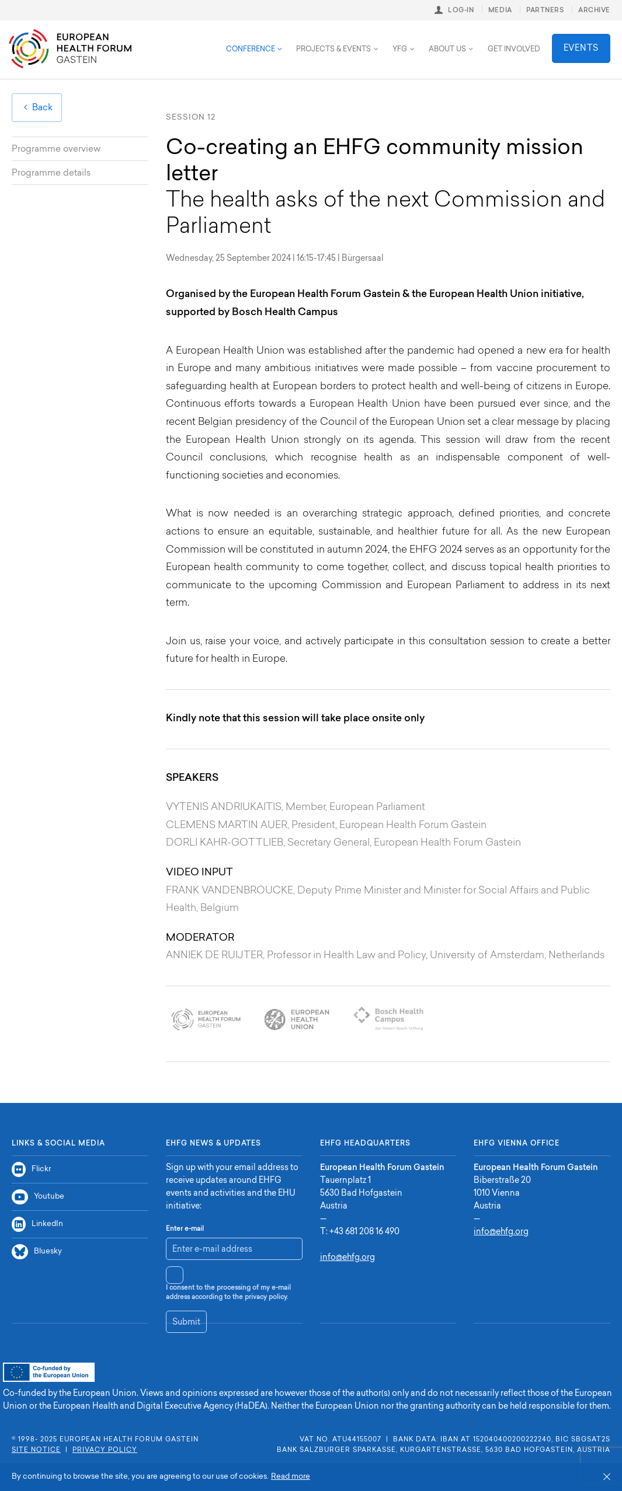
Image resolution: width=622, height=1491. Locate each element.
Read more (290, 1476)
